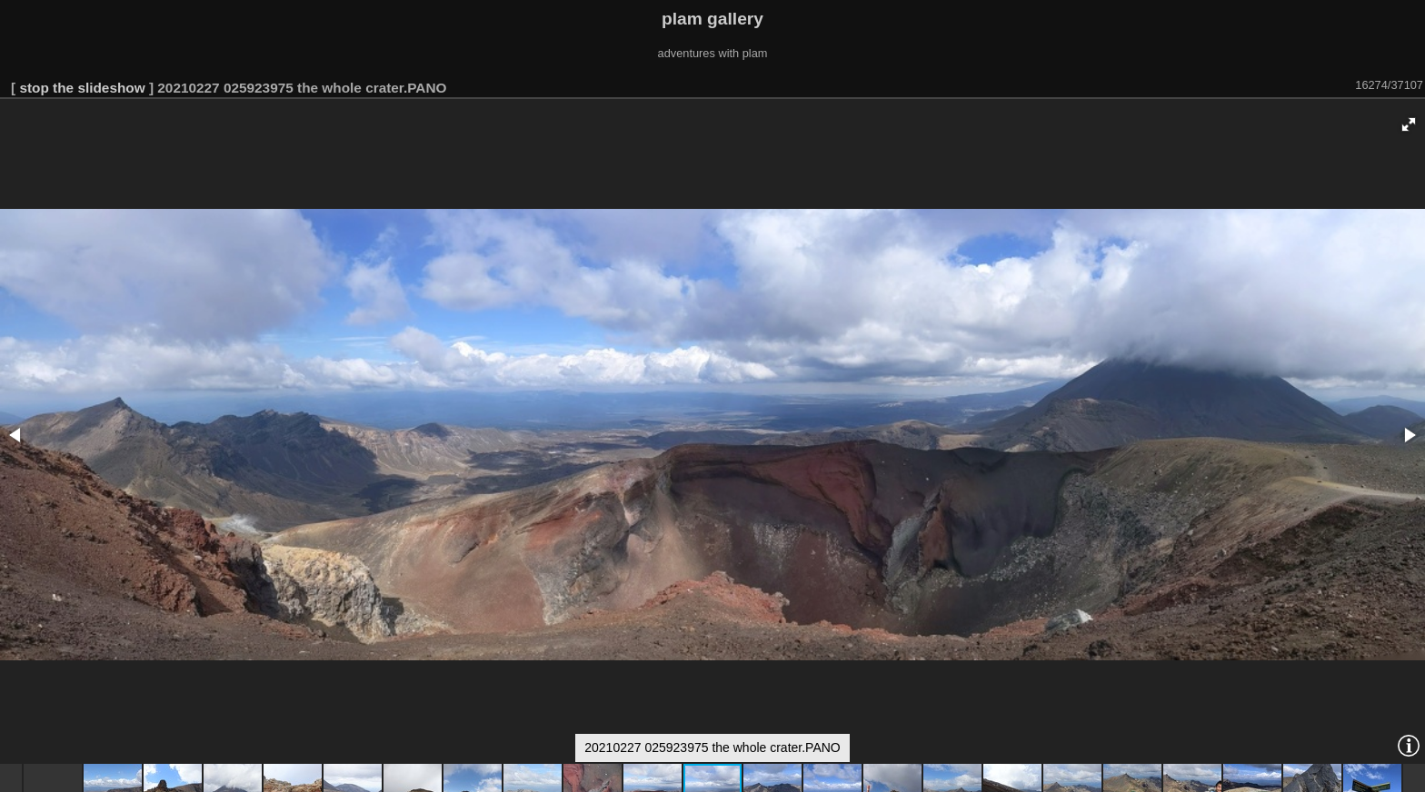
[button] (1408, 124)
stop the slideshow (81, 87)
